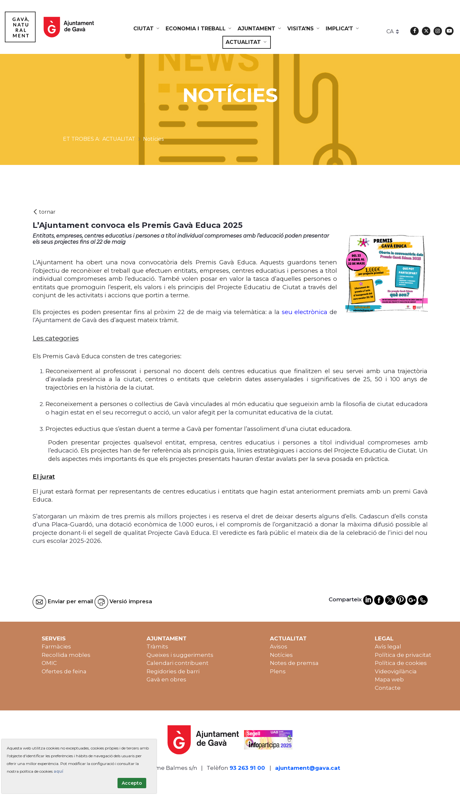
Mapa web (389, 679)
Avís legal (388, 646)
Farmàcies (56, 646)
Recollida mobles (66, 655)
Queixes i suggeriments (180, 655)
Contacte (388, 688)
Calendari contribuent (178, 663)
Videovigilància (396, 671)
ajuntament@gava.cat (307, 768)
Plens (278, 671)
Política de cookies (401, 663)
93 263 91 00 (247, 768)
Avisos (278, 646)
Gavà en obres (166, 679)
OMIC (49, 663)
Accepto (132, 783)
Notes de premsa (294, 663)
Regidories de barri (173, 671)
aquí (58, 771)
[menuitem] (147, 29)
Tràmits (157, 646)
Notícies (281, 655)
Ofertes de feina (64, 671)
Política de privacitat (403, 655)
